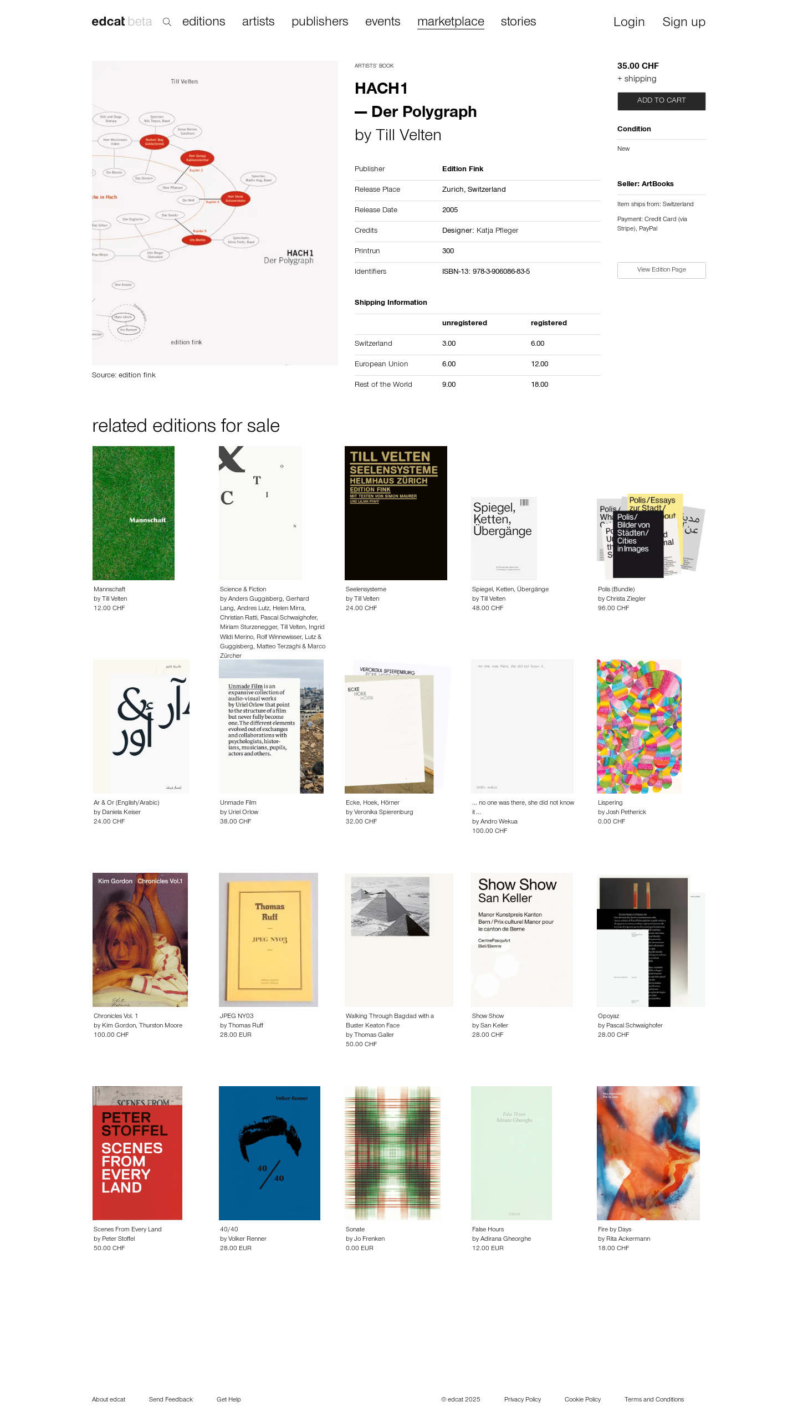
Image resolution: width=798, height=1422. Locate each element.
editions (204, 23)
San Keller (494, 1026)
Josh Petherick (626, 813)
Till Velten (409, 137)
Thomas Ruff (245, 1026)
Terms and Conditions (654, 1400)
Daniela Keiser (121, 813)
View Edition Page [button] (661, 270)
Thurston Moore (160, 1026)
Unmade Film (238, 803)
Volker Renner (247, 1239)
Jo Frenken (369, 1239)
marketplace (450, 23)
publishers (320, 23)
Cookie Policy (583, 1400)
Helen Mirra (288, 609)
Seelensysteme (366, 590)
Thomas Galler (374, 1035)
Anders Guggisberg (255, 599)
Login (629, 23)
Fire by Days (614, 1230)
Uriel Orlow (243, 813)
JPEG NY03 (237, 1017)
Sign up (684, 23)
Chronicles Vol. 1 (116, 1017)
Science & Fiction (243, 590)
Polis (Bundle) (616, 590)
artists (258, 23)
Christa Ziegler (626, 599)
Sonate (355, 1230)
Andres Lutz (253, 609)
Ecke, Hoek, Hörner (373, 803)
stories (518, 23)
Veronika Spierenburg (383, 813)
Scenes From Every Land (128, 1230)
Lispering (610, 803)
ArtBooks (658, 185)
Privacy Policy (522, 1400)
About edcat (108, 1400)
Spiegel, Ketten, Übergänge (510, 590)
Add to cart (661, 101)
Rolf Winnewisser (279, 638)
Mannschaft (109, 590)
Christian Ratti (238, 618)
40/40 (229, 1230)
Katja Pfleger (497, 232)
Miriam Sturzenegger (248, 628)
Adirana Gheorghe (505, 1239)
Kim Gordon (119, 1026)
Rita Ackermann (628, 1239)
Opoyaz (608, 1017)
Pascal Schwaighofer (288, 618)
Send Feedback (171, 1400)
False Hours (488, 1230)
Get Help (229, 1400)
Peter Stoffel (118, 1239)
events (383, 23)
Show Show (488, 1017)
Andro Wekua (499, 822)
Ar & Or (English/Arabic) (126, 803)
